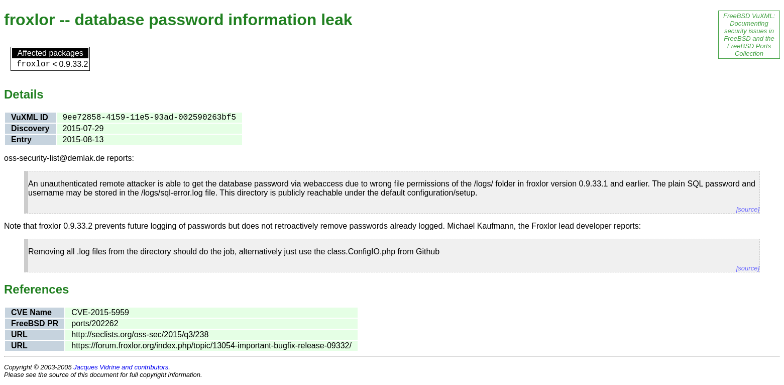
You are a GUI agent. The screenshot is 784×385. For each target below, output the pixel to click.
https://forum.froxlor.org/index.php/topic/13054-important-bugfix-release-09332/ (211, 345)
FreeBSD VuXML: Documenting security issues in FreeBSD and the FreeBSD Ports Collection (749, 34)
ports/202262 (94, 323)
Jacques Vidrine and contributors (120, 367)
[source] (747, 209)
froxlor (33, 64)
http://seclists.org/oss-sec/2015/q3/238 (139, 334)
